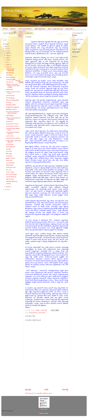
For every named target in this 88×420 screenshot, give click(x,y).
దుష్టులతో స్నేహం (10, 115)
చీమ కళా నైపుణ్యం (10, 97)
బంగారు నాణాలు (10, 136)
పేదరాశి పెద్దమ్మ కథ (10, 146)
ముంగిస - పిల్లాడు (10, 172)
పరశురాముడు (9, 121)
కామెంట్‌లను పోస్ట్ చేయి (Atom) (44, 393)
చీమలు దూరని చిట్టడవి (11, 174)
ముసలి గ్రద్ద (8, 102)
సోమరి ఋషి (9, 160)
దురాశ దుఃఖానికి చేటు (11, 176)
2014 (6, 46)
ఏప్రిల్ (7, 64)
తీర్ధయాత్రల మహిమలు (11, 109)
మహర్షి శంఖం (9, 156)
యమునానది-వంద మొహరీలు (13, 138)
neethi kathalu (41, 312)
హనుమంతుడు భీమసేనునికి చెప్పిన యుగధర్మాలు (12, 112)
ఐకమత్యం (8, 149)
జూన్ (7, 60)
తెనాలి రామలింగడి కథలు (25, 28)
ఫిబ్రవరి (8, 186)
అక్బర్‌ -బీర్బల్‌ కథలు (39, 28)
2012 (6, 51)
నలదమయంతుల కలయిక (12, 123)
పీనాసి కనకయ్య (9, 144)
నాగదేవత (8, 183)
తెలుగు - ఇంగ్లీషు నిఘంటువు (55, 28)
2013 (6, 48)
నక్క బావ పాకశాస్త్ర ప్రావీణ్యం (12, 100)
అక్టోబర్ (8, 53)
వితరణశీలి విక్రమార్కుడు (12, 181)
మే (7, 62)
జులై (7, 57)
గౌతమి (75, 35)
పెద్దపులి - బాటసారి (10, 158)
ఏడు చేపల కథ (9, 82)
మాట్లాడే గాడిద (9, 89)
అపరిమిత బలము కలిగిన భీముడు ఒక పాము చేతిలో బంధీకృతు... (13, 86)
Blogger (41, 413)
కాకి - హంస (8, 169)
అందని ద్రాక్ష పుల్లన (10, 79)
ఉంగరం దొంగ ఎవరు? (11, 167)
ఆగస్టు (8, 55)
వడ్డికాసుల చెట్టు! (10, 179)
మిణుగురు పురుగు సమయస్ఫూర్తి (10, 69)
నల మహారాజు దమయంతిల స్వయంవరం (12, 133)
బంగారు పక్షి (9, 151)
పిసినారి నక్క (9, 75)
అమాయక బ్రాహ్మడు (10, 77)
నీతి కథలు (13, 28)
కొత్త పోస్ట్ (28, 390)
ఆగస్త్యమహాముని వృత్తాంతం (12, 107)
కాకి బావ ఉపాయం (10, 95)
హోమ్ (46, 390)
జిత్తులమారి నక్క (10, 72)
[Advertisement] (46, 375)
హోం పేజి (5, 28)
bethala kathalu (33, 312)
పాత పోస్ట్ (65, 390)
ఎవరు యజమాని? (10, 163)
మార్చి (8, 67)
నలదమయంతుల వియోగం (12, 126)
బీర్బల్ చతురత (9, 165)
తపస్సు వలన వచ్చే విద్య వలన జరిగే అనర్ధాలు (13, 118)
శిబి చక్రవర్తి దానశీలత (11, 104)
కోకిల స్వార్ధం (9, 153)
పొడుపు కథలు (13, 10)
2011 (6, 189)
